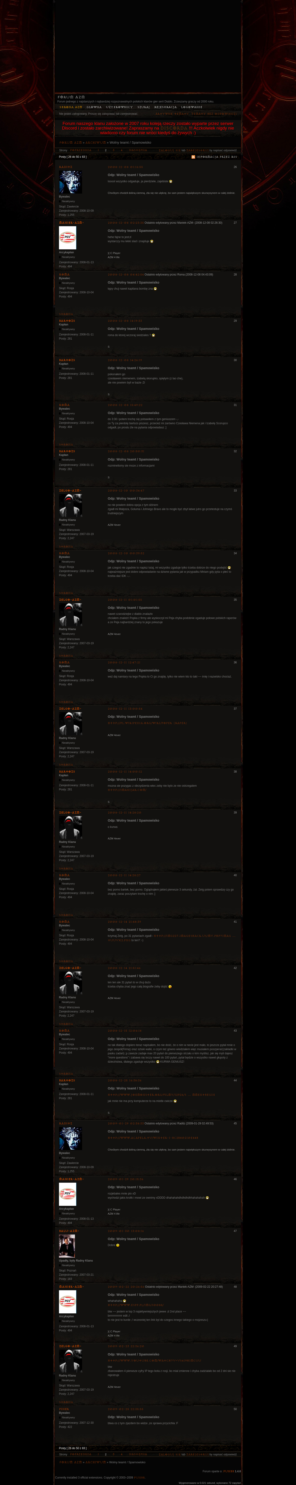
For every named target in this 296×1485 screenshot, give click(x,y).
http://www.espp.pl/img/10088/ (136, 1305)
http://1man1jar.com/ (127, 790)
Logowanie (191, 107)
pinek (64, 1409)
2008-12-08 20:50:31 (126, 451)
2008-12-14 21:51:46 (124, 968)
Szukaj (143, 107)
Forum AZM (71, 97)
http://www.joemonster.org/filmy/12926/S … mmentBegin (161, 1095)
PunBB (228, 1471)
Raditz (65, 167)
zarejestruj (197, 150)
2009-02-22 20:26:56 (126, 1287)
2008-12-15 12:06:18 (125, 1031)
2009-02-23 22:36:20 (126, 1346)
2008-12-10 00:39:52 (126, 553)
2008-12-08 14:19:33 (125, 321)
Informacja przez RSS (217, 157)
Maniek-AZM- (71, 223)
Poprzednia (80, 150)
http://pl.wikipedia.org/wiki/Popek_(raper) (147, 723)
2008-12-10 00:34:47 (126, 490)
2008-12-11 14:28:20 (125, 812)
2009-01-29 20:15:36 (125, 1179)
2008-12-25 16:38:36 (125, 1080)
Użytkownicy (119, 107)
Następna (138, 150)
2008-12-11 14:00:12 (125, 771)
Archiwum (95, 143)
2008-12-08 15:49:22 (125, 405)
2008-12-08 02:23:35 (126, 223)
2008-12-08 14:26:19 (125, 360)
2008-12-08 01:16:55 (125, 167)
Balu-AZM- (69, 1231)
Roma (64, 274)
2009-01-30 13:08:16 (126, 1231)
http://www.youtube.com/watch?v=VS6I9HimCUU (154, 1360)
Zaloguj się (170, 150)
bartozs (67, 321)
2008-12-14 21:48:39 (124, 922)
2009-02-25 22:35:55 (125, 1409)
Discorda (174, 128)
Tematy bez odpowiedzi (214, 114)
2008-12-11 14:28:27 (124, 875)
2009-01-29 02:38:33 (126, 1123)
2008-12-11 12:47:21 (124, 662)
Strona (66, 314)
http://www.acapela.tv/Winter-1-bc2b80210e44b (153, 1138)
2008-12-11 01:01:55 (125, 600)
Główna (94, 107)
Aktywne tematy (172, 114)
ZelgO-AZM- (70, 490)
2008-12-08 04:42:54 (126, 274)
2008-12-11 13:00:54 (125, 709)
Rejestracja (165, 107)
